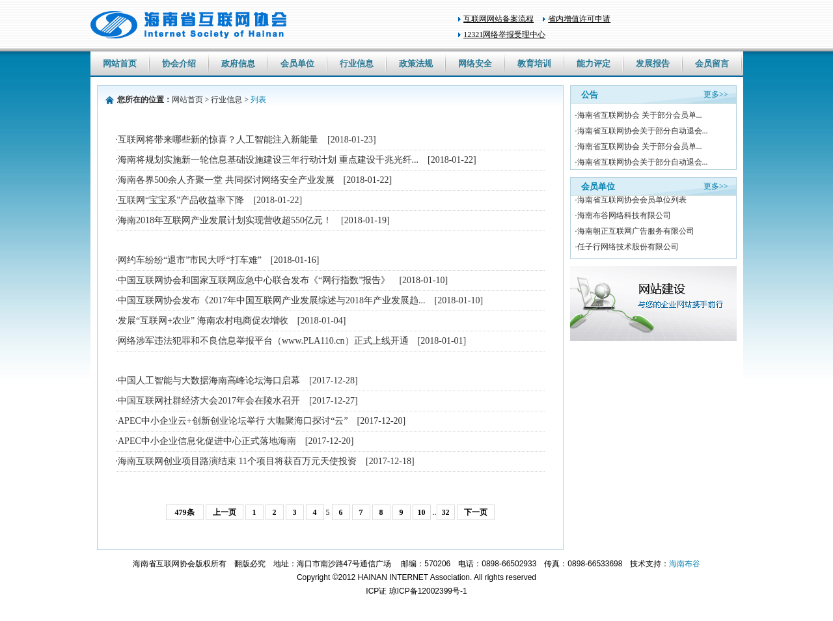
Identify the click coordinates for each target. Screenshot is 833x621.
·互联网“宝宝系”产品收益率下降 (209, 200)
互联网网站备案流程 (498, 18)
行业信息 (357, 63)
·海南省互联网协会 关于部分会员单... (638, 115)
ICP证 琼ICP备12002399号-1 (416, 591)
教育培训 (534, 63)
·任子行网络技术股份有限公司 (627, 247)
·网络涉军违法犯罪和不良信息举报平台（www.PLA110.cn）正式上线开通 (291, 341)
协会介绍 (179, 63)
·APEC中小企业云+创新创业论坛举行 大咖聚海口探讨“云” (261, 421)
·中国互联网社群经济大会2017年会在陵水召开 (237, 401)
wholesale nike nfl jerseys (42, 615)
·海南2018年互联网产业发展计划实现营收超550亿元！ (253, 220)
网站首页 (120, 63)
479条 (185, 512)
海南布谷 (684, 563)
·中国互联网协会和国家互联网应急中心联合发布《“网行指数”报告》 (282, 280)
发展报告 (653, 63)
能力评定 (593, 63)
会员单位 (297, 63)
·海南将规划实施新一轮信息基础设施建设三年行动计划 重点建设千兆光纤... (296, 160)
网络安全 (475, 63)
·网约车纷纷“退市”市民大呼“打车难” (218, 260)
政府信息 (238, 63)
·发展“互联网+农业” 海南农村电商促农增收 (231, 320)
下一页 (475, 512)
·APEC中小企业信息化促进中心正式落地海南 (235, 441)
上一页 (224, 512)
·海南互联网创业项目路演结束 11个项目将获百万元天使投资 (265, 461)
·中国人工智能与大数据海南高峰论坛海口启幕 (237, 380)
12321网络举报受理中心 (504, 34)
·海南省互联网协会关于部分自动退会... (641, 130)
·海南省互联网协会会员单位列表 (631, 200)
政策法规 (416, 63)
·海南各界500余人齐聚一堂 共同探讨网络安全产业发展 (254, 180)
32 (446, 512)
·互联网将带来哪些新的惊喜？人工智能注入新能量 (246, 140)
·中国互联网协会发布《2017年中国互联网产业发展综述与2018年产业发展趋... (300, 300)
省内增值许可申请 (579, 18)
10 (422, 512)
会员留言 (712, 63)
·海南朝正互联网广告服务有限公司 (634, 231)
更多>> (715, 94)
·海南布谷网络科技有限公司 (623, 216)
